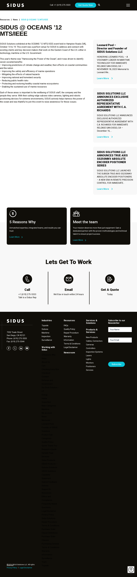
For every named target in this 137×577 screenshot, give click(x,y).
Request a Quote (49, 449)
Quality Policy (47, 442)
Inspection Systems (94, 352)
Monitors (90, 363)
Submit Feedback (49, 482)
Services (45, 456)
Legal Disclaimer (26, 568)
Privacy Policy (12, 568)
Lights (88, 359)
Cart (43, 366)
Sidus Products (48, 460)
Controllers (90, 348)
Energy (45, 395)
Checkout (46, 373)
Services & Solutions (91, 321)
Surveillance (47, 340)
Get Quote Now (85, 5)
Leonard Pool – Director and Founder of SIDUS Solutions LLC (112, 48)
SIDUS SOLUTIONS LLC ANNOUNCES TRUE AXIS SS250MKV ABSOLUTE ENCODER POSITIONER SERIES (112, 158)
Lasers (89, 355)
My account (47, 413)
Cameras (90, 345)
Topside (45, 325)
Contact (45, 376)
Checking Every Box (50, 369)
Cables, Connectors (94, 341)
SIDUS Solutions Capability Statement (49, 475)
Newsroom (69, 352)
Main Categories (49, 405)
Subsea (45, 329)
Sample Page (47, 453)
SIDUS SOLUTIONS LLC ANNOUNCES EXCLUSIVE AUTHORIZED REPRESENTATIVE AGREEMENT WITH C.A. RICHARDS (113, 102)
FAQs (66, 325)
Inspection (46, 336)
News (15, 20)
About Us (46, 362)
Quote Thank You (49, 445)
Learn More (105, 78)
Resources (5, 20)
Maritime (45, 333)
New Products (92, 337)
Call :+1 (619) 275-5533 (60, 5)
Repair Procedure (71, 333)
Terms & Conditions (50, 525)
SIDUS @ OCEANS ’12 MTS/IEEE (34, 20)
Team (44, 562)
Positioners (91, 366)
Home (44, 398)
